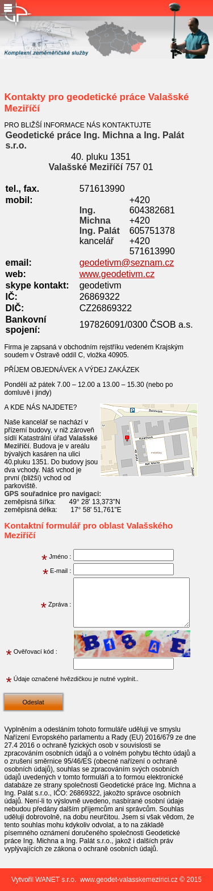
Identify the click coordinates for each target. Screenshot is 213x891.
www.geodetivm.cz (117, 274)
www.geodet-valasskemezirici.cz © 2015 (141, 880)
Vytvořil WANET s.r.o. (43, 880)
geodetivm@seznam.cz (127, 262)
